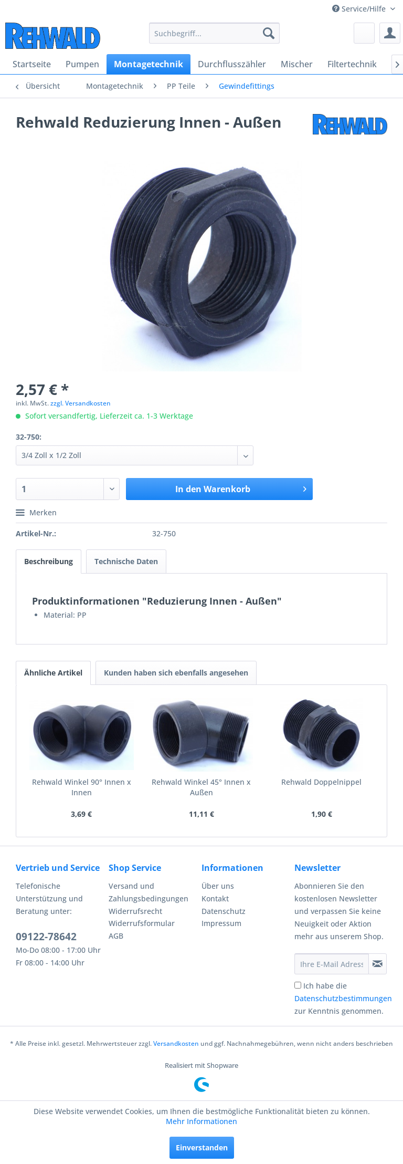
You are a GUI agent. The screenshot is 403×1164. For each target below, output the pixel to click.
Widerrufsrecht (135, 911)
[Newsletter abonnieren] (377, 963)
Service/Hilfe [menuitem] (360, 9)
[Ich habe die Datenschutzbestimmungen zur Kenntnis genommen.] (297, 985)
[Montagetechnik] (148, 64)
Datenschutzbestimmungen (343, 998)
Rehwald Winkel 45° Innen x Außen (201, 787)
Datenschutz (224, 911)
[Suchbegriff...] (214, 33)
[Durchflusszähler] (231, 64)
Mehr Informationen (201, 1121)
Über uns (218, 886)
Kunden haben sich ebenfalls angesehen (176, 673)
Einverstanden (202, 1147)
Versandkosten (176, 1043)
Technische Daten (126, 561)
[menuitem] (214, 33)
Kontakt (215, 898)
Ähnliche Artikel (53, 673)
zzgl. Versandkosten (80, 403)
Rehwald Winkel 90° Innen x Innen (81, 787)
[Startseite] (31, 64)
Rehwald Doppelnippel (321, 782)
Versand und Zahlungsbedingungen (148, 892)
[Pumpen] (82, 64)
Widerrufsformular (142, 923)
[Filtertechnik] (352, 64)
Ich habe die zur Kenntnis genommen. (343, 998)
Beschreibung (48, 561)
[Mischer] (296, 64)
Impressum (221, 923)
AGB (116, 936)
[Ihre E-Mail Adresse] (331, 963)
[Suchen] (269, 33)
